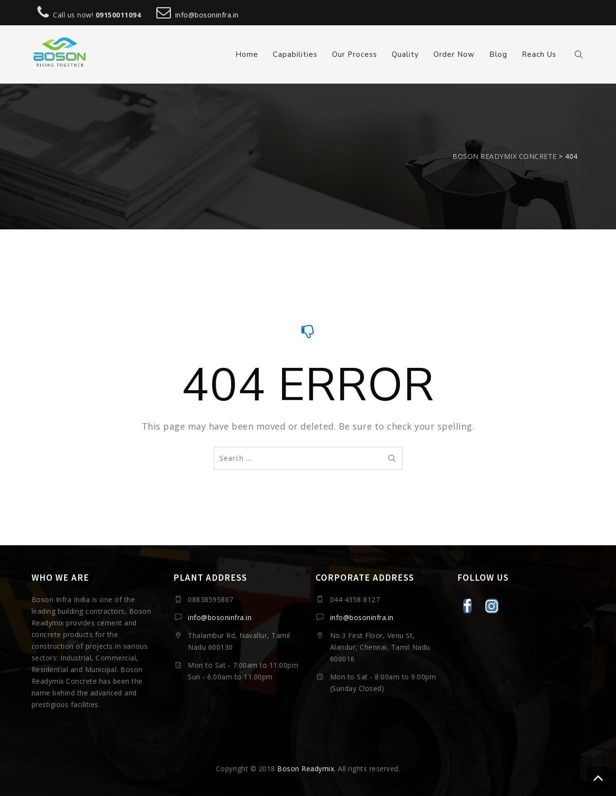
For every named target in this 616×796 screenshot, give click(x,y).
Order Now (454, 54)
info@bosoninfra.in (207, 14)
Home (246, 54)
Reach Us (539, 54)
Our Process (354, 54)
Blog (498, 54)
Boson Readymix (305, 768)
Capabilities (295, 54)
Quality (405, 54)
